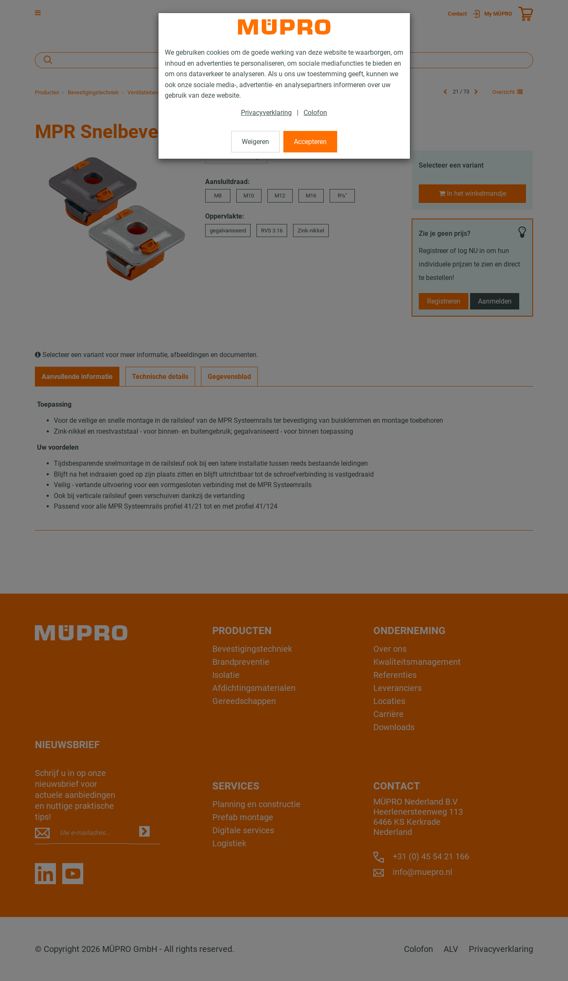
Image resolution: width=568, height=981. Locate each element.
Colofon (315, 113)
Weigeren (255, 142)
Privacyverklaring (266, 113)
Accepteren (310, 142)
